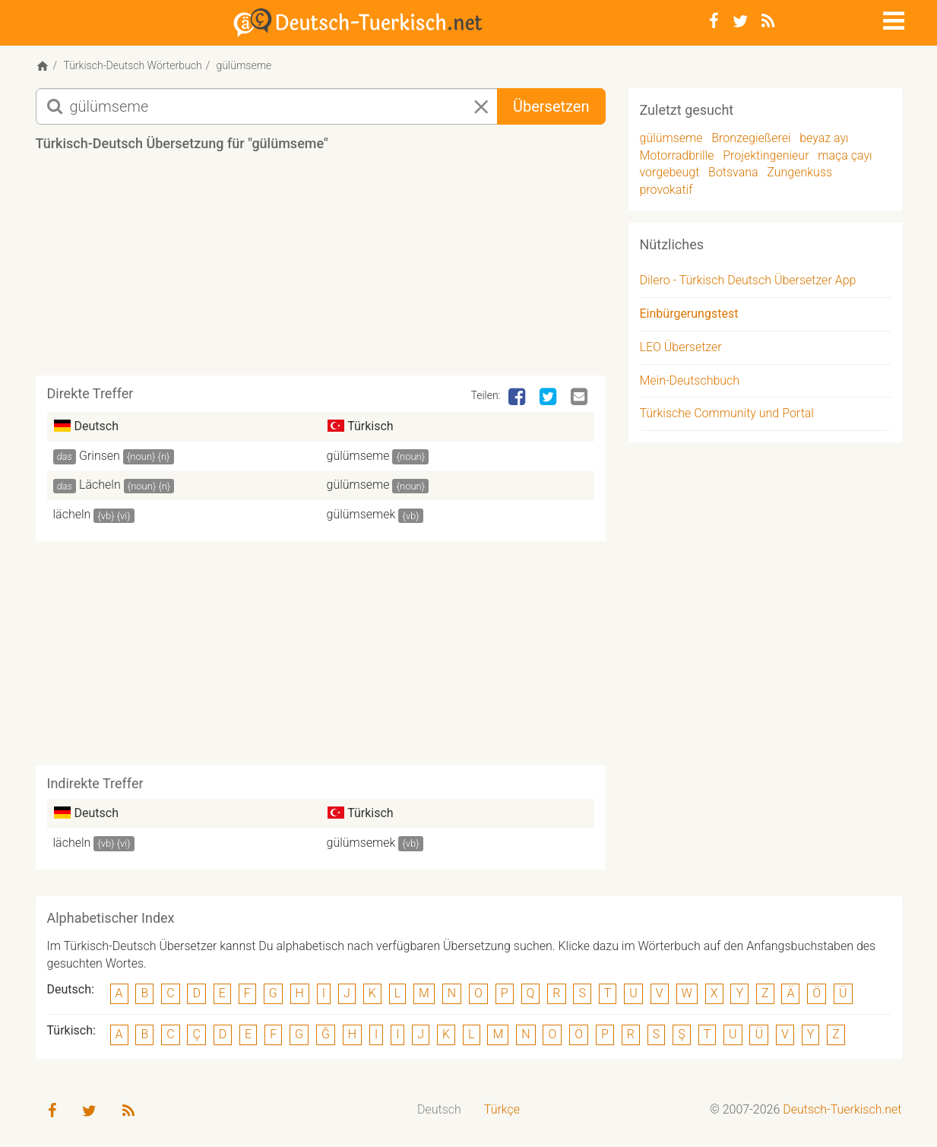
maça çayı (845, 155)
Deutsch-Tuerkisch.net (842, 1109)
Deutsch (439, 1109)
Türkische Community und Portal (727, 413)
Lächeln (100, 484)
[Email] (580, 397)
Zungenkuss (799, 172)
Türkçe (502, 1109)
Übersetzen (551, 106)
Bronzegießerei (750, 138)
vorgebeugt (670, 172)
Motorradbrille (677, 155)
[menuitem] (439, 1110)
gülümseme (358, 455)
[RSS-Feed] (768, 21)
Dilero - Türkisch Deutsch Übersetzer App (748, 280)
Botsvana (733, 172)
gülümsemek (361, 514)
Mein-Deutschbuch (690, 380)
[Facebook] (714, 21)
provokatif (666, 189)
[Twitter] (740, 21)
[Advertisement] (321, 269)
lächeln (72, 514)
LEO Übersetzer (681, 347)
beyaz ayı (823, 138)
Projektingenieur (766, 155)
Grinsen (99, 455)
